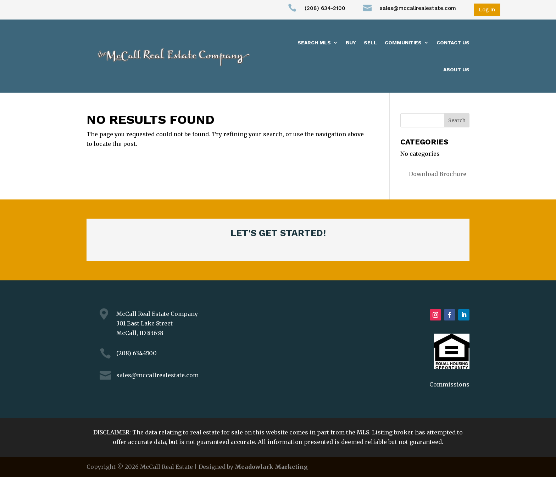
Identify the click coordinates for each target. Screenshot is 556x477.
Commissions (449, 384)
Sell (370, 42)
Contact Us (453, 42)
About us (456, 69)
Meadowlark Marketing (271, 466)
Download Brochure (437, 173)
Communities (403, 42)
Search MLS (314, 42)
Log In (487, 9)
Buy (351, 42)
